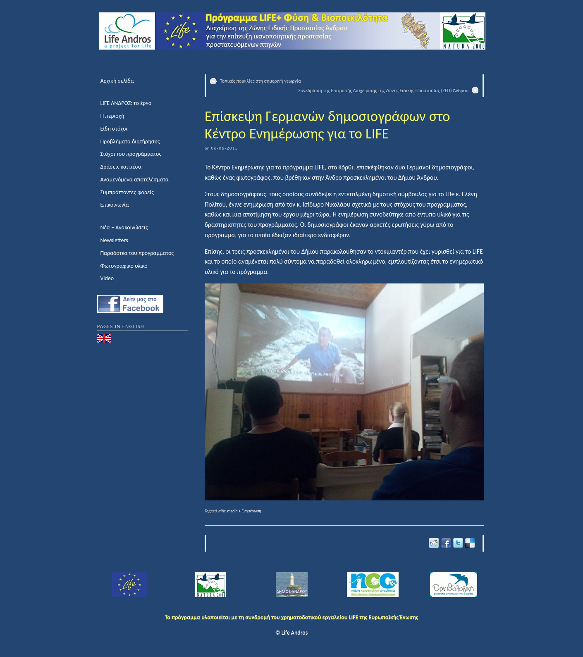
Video (107, 278)
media (232, 511)
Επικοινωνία (114, 204)
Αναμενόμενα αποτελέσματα (134, 179)
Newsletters (114, 240)
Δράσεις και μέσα (120, 166)
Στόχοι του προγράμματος (130, 153)
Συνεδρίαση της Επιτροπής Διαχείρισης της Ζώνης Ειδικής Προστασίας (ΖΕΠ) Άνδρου (383, 90)
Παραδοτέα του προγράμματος (137, 253)
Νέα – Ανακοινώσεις (124, 227)
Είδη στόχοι (113, 128)
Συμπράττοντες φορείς (127, 192)
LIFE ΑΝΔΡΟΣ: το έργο (125, 103)
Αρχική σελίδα (117, 80)
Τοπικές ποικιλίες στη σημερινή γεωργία (260, 81)
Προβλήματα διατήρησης (130, 141)
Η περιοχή (112, 115)
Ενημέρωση (251, 511)
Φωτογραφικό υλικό (123, 265)
